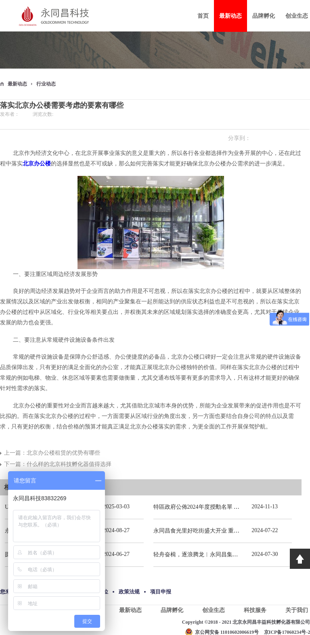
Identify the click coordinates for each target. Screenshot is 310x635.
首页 (203, 16)
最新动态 (17, 84)
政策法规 (129, 592)
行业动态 (46, 84)
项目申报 (160, 592)
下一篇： (57, 464)
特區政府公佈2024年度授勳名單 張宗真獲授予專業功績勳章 (227, 507)
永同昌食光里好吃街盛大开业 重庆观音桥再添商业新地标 (224, 531)
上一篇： (52, 453)
